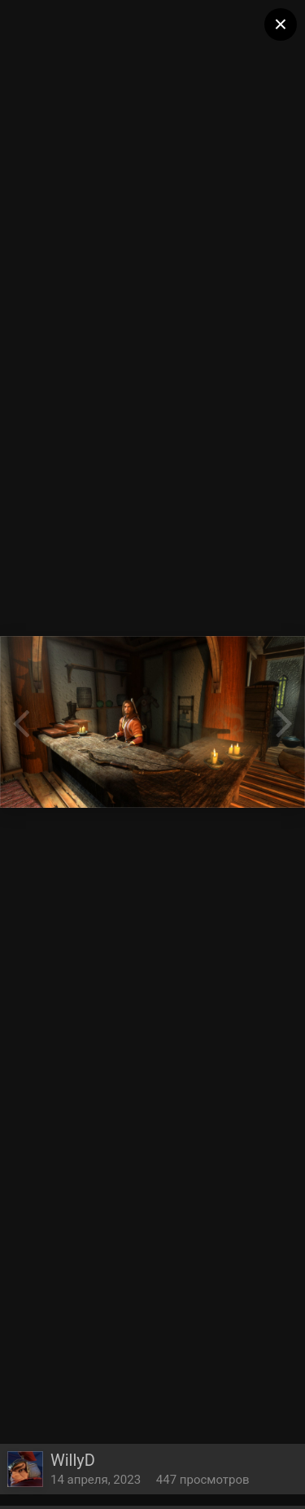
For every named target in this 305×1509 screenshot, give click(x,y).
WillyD (72, 1460)
